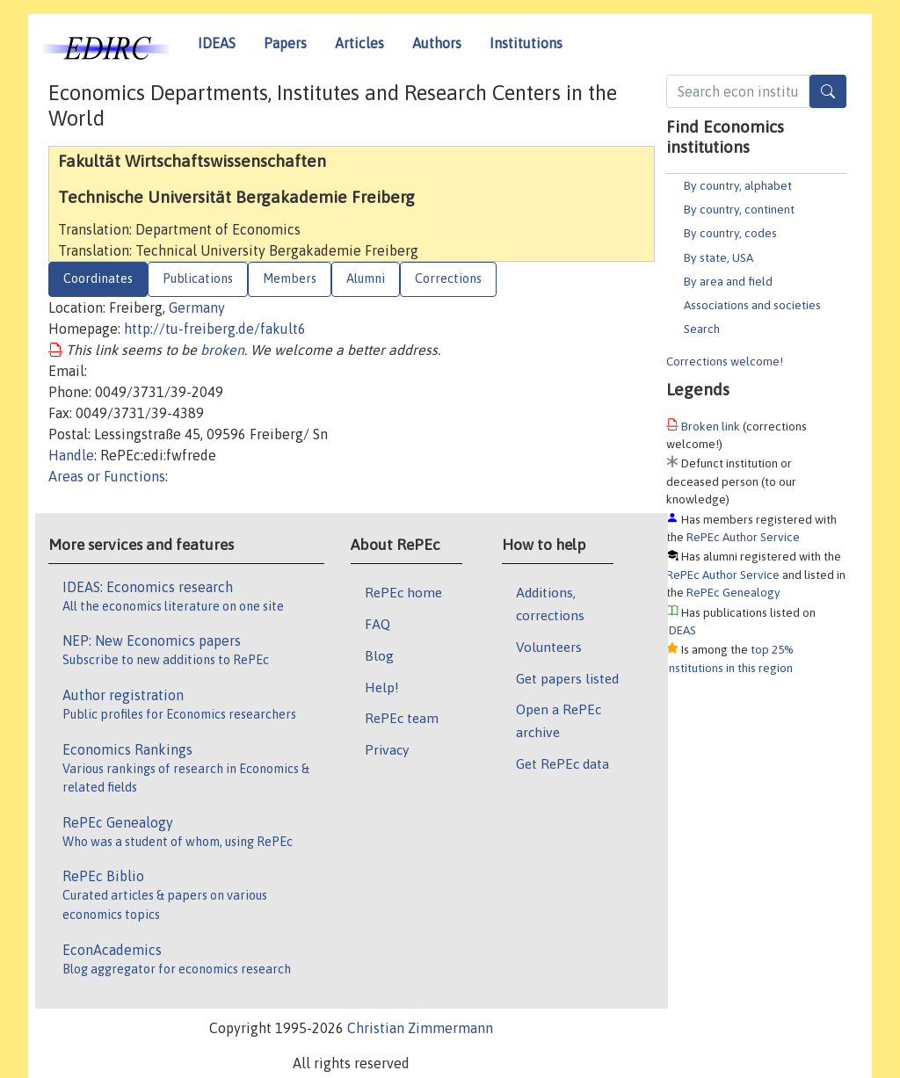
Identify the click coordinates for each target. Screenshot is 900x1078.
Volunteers (549, 647)
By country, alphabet (738, 185)
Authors (436, 43)
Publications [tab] (198, 278)
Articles (359, 43)
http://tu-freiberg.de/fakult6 (215, 328)
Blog (379, 655)
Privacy (387, 749)
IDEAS (217, 43)
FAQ (377, 624)
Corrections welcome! (724, 361)
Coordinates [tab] (98, 278)
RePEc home (403, 592)
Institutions (526, 43)
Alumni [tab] (365, 278)
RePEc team (402, 718)
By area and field (728, 281)
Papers (285, 43)
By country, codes (730, 233)
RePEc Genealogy (733, 592)
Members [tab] (289, 278)
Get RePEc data (562, 763)
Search (702, 329)
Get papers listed (567, 678)
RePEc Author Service (743, 537)
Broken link (710, 426)
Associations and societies (752, 305)
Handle (71, 455)
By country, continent (739, 209)
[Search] (827, 91)
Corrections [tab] (448, 278)
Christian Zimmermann (420, 1028)
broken (222, 350)
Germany (197, 307)
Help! (382, 687)
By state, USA (718, 257)
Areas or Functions (106, 476)
